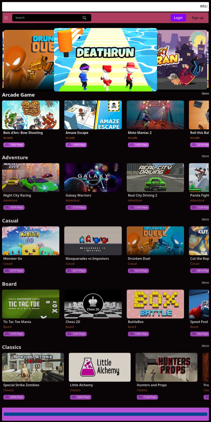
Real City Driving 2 (142, 193)
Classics (8, 388)
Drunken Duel (139, 256)
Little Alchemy (81, 383)
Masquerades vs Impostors (87, 256)
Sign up (198, 17)
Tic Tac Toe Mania (17, 320)
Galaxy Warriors (78, 193)
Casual (7, 262)
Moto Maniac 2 (140, 132)
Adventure (10, 198)
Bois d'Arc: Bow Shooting (23, 132)
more (205, 93)
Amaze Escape (77, 132)
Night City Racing (17, 193)
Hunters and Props (152, 383)
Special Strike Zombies (21, 383)
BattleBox (136, 320)
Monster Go (12, 256)
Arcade (8, 137)
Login (178, 17)
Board (7, 325)
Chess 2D (73, 320)
